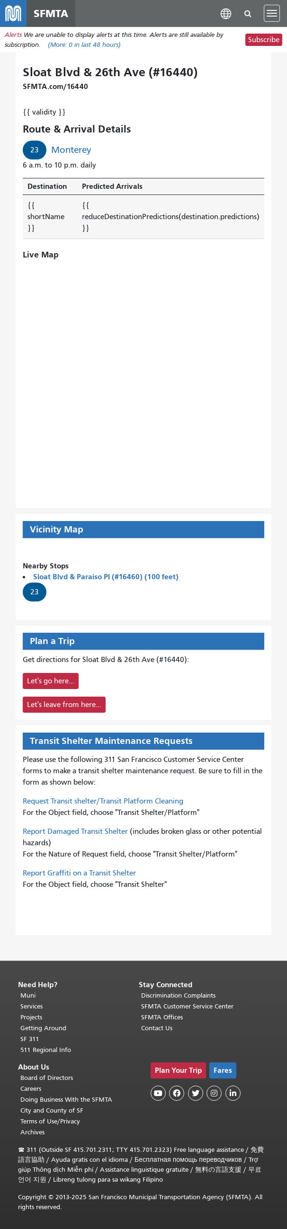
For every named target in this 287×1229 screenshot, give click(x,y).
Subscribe (263, 39)
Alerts (13, 35)
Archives (32, 1132)
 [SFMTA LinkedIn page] (233, 1093)
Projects (31, 1017)
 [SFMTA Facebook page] (176, 1093)
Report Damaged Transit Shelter (75, 831)
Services (31, 1006)
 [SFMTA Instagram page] (214, 1093)
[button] (226, 13)
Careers (30, 1089)
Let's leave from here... (64, 704)
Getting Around (43, 1028)
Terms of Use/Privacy (50, 1121)
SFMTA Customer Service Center (187, 1006)
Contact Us (156, 1028)
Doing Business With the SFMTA (66, 1100)
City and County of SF (51, 1110)
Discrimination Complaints (178, 995)
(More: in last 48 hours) (84, 45)
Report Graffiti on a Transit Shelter (79, 873)
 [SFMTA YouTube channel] (158, 1093)
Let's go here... (50, 681)
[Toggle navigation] (272, 13)
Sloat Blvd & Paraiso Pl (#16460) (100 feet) (106, 576)
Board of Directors (46, 1078)
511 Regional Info (45, 1050)
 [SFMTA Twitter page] (195, 1093)
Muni (28, 995)
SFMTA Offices (162, 1017)
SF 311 (29, 1039)
